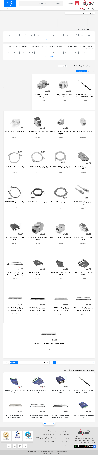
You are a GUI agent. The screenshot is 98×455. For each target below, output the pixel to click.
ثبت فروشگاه (52, 431)
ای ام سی (37, 53)
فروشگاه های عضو (87, 9)
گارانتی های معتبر (49, 435)
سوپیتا (16, 53)
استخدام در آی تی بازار (64, 442)
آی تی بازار (90, 13)
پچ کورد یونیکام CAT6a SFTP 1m (15, 167)
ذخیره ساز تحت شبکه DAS (8, 35)
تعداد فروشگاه (70, 71)
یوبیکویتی (8, 53)
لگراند (45, 53)
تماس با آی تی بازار (64, 435)
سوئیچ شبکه (81, 35)
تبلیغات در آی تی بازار (50, 442)
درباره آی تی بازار (65, 431)
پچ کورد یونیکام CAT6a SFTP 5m (60, 167)
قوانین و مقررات (65, 445)
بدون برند (60, 53)
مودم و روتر (89, 35)
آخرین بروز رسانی (81, 71)
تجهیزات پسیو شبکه (30, 35)
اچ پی (74, 53)
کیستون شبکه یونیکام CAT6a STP (60, 237)
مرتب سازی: (91, 71)
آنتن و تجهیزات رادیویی (52, 35)
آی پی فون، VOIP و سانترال (67, 35)
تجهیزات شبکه (82, 13)
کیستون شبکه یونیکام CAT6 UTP (83, 131)
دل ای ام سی (30, 53)
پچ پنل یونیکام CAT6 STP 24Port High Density (49, 343)
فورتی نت (82, 53)
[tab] (78, 370)
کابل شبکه (45, 35)
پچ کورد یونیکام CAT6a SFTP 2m (38, 167)
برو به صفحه (13, 362)
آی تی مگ (67, 438)
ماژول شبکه (60, 35)
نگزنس (52, 53)
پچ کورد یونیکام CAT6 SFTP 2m (37, 202)
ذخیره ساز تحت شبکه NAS (23, 35)
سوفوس (23, 53)
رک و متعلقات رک (37, 35)
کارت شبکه (74, 35)
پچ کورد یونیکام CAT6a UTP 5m (60, 202)
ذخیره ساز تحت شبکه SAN (16, 35)
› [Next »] (44, 362)
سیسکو (89, 53)
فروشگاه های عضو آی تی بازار (46, 438)
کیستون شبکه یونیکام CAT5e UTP (15, 131)
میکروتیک (67, 53)
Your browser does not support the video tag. (72, 24)
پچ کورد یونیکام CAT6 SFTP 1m (15, 202)
